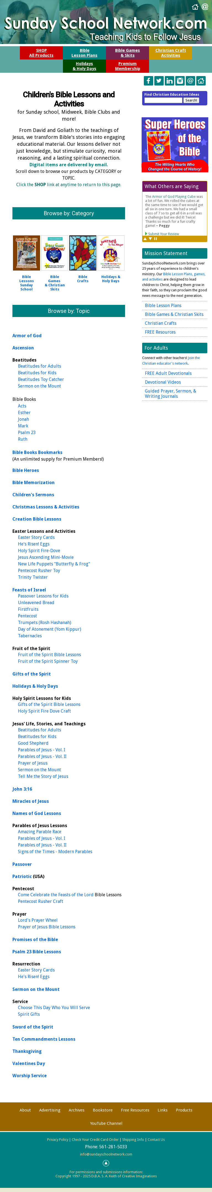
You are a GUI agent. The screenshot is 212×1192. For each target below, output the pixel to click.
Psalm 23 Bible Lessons (36, 951)
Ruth (22, 439)
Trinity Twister (33, 577)
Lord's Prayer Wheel (38, 920)
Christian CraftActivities (170, 53)
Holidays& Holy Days (84, 66)
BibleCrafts (83, 279)
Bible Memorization (33, 482)
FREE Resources (160, 332)
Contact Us (156, 1140)
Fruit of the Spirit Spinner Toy (48, 661)
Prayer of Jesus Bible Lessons (46, 926)
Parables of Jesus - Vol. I (41, 749)
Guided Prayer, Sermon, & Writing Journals (170, 393)
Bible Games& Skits (127, 53)
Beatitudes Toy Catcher (41, 379)
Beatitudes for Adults (39, 366)
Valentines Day (28, 1063)
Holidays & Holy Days (35, 686)
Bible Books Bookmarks (37, 452)
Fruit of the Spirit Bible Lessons (49, 654)
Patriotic (22, 876)
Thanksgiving (27, 1051)
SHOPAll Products (41, 53)
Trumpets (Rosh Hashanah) (44, 622)
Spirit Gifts (29, 1014)
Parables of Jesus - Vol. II (42, 756)
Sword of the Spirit (32, 1027)
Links (163, 1110)
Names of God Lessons (36, 813)
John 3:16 (22, 789)
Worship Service (29, 1075)
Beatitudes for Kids (37, 372)
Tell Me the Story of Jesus (43, 776)
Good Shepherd (33, 743)
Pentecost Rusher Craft (40, 901)
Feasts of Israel (29, 590)
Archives (76, 1110)
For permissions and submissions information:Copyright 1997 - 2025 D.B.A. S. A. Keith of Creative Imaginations (106, 1174)
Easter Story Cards (36, 537)
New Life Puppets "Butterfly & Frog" (54, 564)
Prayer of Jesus (32, 763)
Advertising (49, 1110)
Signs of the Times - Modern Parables (55, 851)
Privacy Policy (57, 1140)
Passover (22, 864)
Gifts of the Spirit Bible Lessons (49, 704)
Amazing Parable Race (39, 831)
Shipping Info (133, 1140)
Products (184, 1110)
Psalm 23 (27, 432)
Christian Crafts (160, 323)
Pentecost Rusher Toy (39, 570)
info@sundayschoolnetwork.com (106, 1154)
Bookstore (103, 1110)
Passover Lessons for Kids (43, 596)
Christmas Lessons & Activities (45, 507)
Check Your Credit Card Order (95, 1140)
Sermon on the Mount (39, 386)
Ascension (23, 347)
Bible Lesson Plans (163, 305)
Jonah (23, 419)
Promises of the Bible (35, 939)
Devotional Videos (163, 382)
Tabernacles (30, 635)
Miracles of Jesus (30, 801)
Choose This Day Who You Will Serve (54, 1007)
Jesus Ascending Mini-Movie (46, 557)
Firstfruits (28, 609)
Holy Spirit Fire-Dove (39, 550)
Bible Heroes (25, 470)
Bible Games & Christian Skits (55, 283)
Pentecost (27, 616)
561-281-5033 (113, 1146)
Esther (24, 412)
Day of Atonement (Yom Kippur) (49, 629)
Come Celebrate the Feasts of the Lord (56, 894)
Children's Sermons (33, 494)
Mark (23, 426)
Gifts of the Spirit (31, 674)
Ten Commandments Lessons (43, 1039)
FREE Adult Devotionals (168, 373)
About (25, 1110)
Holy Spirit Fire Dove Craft (44, 711)
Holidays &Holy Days (110, 279)
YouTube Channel (106, 1123)
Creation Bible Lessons (36, 519)
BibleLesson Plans (84, 53)
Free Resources (135, 1110)
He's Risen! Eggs (33, 544)
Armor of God (27, 335)
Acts (22, 406)
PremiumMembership (127, 66)
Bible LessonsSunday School (26, 283)
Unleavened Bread (36, 602)
